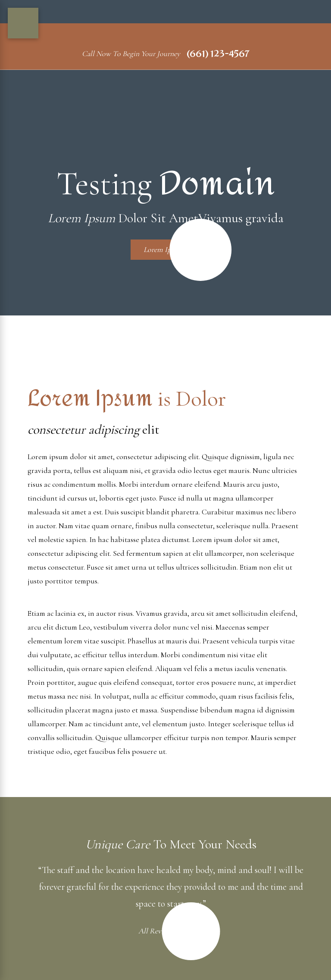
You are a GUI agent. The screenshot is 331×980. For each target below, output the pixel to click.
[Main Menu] (23, 23)
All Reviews (164, 931)
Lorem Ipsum (172, 249)
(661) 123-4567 (218, 54)
